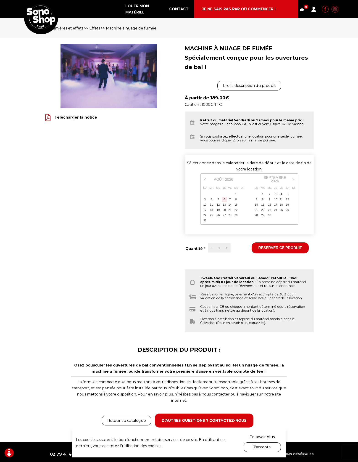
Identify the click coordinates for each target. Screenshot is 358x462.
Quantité (195, 249)
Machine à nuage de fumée (131, 28)
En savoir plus (262, 437)
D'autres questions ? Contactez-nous (204, 418)
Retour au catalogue (124, 418)
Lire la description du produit (249, 85)
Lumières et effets (66, 28)
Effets (94, 28)
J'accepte (262, 447)
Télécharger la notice (76, 117)
